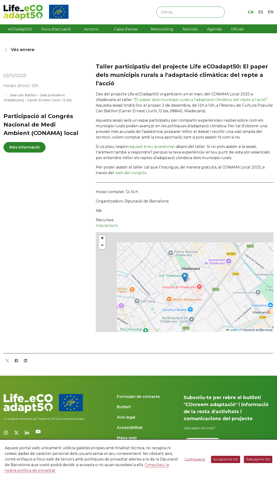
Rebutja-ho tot (258, 459)
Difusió (237, 29)
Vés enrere (19, 49)
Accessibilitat (130, 427)
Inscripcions (107, 225)
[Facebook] (16, 360)
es (260, 12)
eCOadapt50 (20, 29)
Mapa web (127, 438)
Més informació (24, 147)
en (270, 12)
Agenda (214, 29)
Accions (91, 29)
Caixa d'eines (126, 29)
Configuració (195, 459)
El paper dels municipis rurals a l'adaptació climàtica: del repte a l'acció (200, 99)
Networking (162, 29)
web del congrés (130, 173)
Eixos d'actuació (56, 29)
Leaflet (232, 330)
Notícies (190, 29)
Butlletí (124, 407)
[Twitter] (7, 360)
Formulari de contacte (138, 396)
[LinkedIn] (25, 360)
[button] (185, 277)
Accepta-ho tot (225, 459)
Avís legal (126, 417)
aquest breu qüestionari (152, 146)
